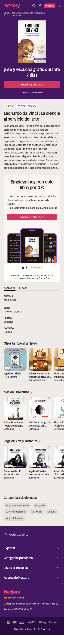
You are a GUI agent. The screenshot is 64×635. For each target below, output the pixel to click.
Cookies (54, 603)
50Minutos (10, 299)
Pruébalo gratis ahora (32, 84)
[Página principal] (17, 6)
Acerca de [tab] (9, 287)
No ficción (37, 511)
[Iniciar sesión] (40, 6)
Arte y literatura (13, 311)
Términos (44, 603)
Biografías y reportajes (22, 12)
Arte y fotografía (14, 518)
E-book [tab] (23, 287)
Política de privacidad (28, 603)
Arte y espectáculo (12, 15)
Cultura (51, 511)
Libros (7, 12)
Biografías (40, 12)
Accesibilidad (10, 603)
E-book (8, 331)
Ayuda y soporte (16, 534)
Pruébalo (49, 5)
